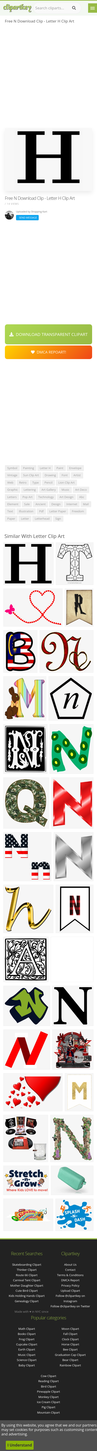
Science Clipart (27, 1360)
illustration (26, 511)
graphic (12, 490)
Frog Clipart (26, 1339)
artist (77, 475)
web (10, 482)
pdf (41, 511)
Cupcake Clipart (26, 1344)
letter (25, 519)
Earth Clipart (26, 1349)
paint (60, 468)
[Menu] (92, 8)
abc (81, 497)
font (65, 475)
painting (28, 468)
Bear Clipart (70, 1360)
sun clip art (31, 475)
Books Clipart (27, 1334)
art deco (81, 490)
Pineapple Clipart (48, 1392)
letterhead (42, 519)
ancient (40, 504)
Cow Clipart (48, 1376)
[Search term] (57, 8)
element (12, 504)
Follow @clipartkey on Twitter (70, 1306)
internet (71, 504)
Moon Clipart (70, 1329)
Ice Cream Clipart (48, 1402)
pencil (48, 482)
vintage (12, 475)
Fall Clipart (70, 1334)
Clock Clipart (70, 1339)
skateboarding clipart (26, 1265)
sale (27, 504)
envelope (75, 468)
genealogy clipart (26, 1301)
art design (66, 497)
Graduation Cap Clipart (70, 1355)
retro (22, 482)
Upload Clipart (70, 1291)
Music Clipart (27, 1355)
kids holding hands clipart (26, 1296)
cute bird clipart (27, 1291)
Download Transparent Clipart (48, 334)
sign (58, 519)
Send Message (27, 217)
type (35, 482)
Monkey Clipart (48, 1397)
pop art (27, 497)
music (65, 490)
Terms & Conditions (70, 1275)
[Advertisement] (48, 77)
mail (86, 504)
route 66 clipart (26, 1275)
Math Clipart (26, 1329)
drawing (50, 475)
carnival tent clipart (26, 1280)
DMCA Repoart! (48, 352)
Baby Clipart (26, 1365)
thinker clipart (26, 1270)
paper (11, 519)
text (10, 511)
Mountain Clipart (48, 1412)
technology (46, 497)
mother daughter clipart (26, 1285)
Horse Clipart (70, 1344)
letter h (45, 468)
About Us (70, 1265)
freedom (78, 511)
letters (12, 497)
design (56, 504)
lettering (30, 490)
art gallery (49, 490)
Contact (70, 1270)
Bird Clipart (48, 1386)
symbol (12, 468)
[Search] (74, 8)
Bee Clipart (70, 1349)
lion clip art (66, 482)
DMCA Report (70, 1280)
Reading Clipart (48, 1381)
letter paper (57, 511)
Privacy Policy (70, 1285)
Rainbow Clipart (70, 1365)
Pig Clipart (48, 1407)
